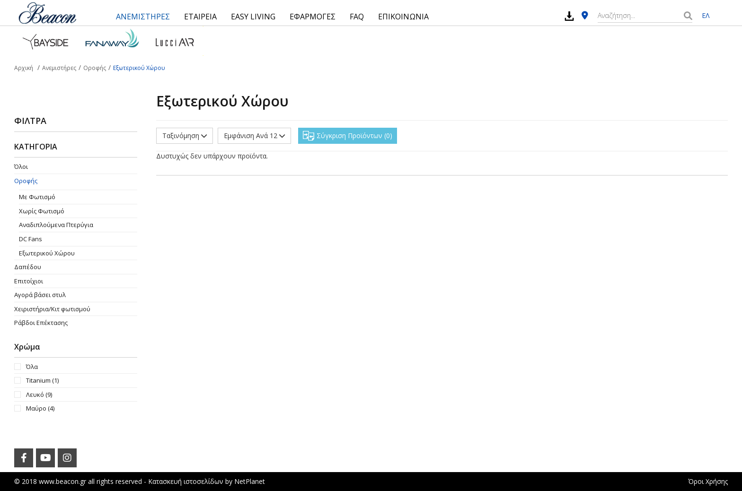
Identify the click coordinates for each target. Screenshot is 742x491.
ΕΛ (705, 15)
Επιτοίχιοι (28, 281)
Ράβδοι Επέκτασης (41, 322)
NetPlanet (249, 481)
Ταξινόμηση (184, 135)
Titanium (42, 380)
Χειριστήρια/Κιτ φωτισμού (52, 309)
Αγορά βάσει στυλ (40, 294)
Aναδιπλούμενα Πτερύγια (56, 224)
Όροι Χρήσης (708, 481)
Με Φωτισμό (37, 197)
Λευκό (39, 394)
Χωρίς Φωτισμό (41, 211)
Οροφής (25, 180)
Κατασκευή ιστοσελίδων (185, 481)
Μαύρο (40, 408)
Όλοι (21, 166)
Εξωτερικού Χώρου (47, 253)
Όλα (32, 366)
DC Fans (30, 239)
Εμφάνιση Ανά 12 (254, 135)
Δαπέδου (27, 267)
